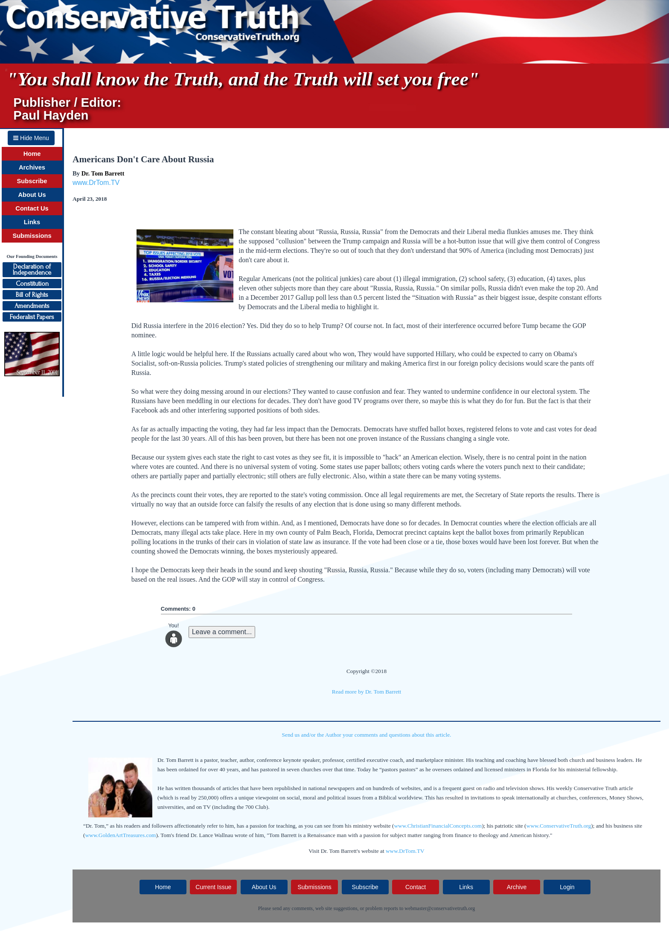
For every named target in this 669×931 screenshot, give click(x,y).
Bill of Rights (32, 295)
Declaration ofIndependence (32, 269)
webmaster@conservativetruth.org (439, 908)
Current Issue (213, 887)
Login (567, 887)
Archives (32, 167)
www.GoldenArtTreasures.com (120, 835)
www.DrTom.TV (96, 182)
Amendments (32, 306)
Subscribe (32, 181)
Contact (415, 887)
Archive (517, 887)
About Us (32, 194)
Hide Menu (31, 138)
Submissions (31, 235)
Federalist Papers (32, 317)
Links (32, 222)
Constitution (32, 283)
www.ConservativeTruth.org (558, 826)
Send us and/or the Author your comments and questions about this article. (366, 735)
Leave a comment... (222, 631)
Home (32, 153)
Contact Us (31, 208)
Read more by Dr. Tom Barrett (366, 691)
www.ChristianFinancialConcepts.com (438, 826)
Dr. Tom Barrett (103, 173)
